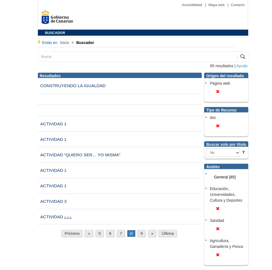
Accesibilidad (192, 5)
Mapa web (217, 5)
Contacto (238, 5)
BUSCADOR (55, 33)
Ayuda (241, 66)
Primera (71, 233)
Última (168, 233)
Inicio (65, 42)
